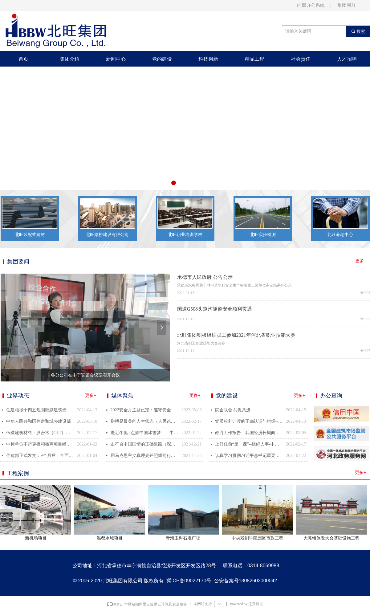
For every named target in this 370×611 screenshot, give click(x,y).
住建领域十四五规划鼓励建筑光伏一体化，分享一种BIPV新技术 (40, 410)
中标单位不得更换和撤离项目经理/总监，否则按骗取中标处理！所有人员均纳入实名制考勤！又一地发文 (40, 444)
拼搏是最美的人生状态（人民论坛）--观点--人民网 (145, 421)
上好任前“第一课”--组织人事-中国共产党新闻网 (249, 444)
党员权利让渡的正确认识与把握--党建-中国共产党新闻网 (249, 421)
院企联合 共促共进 (233, 410)
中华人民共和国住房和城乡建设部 (38, 421)
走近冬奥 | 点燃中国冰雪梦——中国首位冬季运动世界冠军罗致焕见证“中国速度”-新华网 (145, 432)
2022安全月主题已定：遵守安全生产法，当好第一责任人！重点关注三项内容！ (145, 410)
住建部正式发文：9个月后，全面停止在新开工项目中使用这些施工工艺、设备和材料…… (40, 455)
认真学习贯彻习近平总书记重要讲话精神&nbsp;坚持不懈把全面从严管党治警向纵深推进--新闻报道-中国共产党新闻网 (249, 455)
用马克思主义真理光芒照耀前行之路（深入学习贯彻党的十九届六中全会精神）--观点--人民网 (145, 455)
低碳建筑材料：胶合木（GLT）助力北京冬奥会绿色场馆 (40, 432)
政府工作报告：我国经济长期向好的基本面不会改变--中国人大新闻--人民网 (249, 432)
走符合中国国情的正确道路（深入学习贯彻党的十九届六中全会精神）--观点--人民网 (145, 444)
